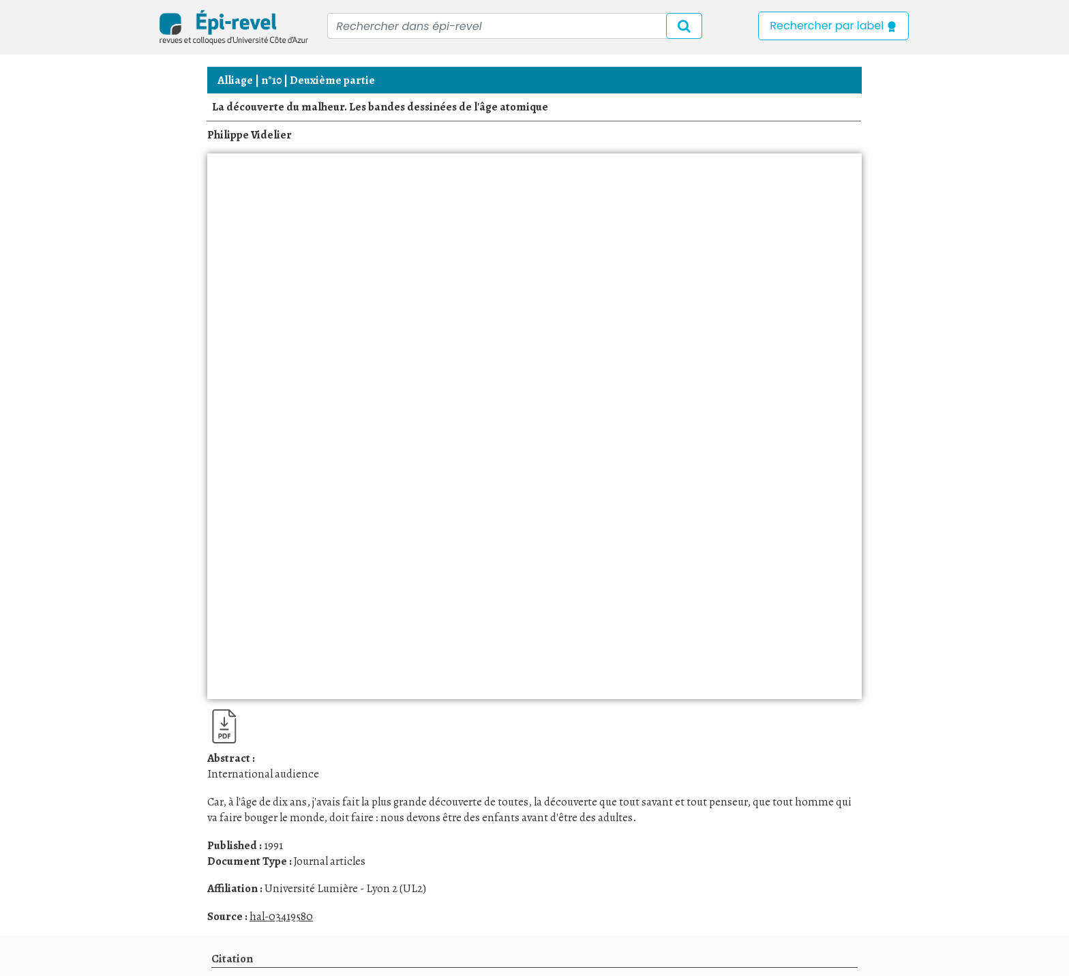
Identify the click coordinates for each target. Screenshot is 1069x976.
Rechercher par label (833, 25)
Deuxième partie (332, 80)
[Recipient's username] (514, 26)
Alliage (235, 80)
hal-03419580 (281, 916)
